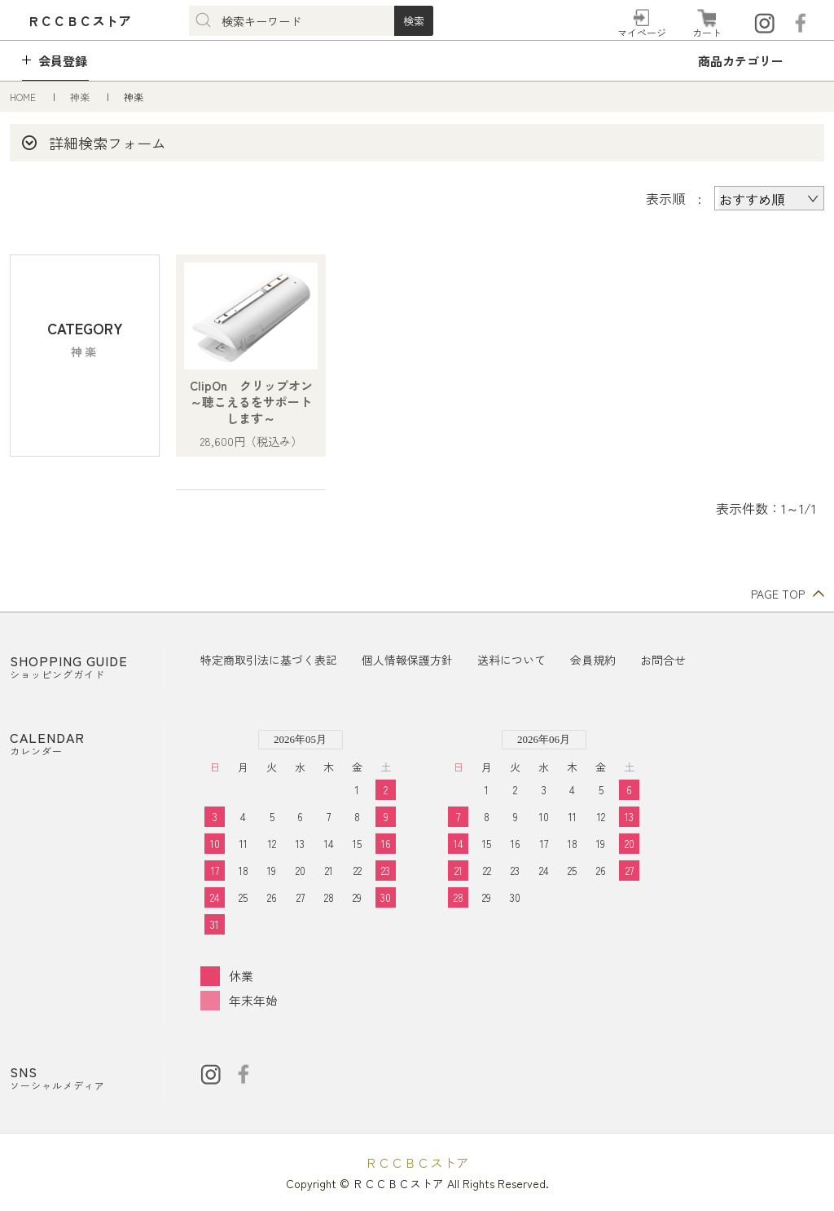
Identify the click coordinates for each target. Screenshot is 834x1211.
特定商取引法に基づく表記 (268, 660)
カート (707, 32)
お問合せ (663, 660)
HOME (24, 97)
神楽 (81, 97)
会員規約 (593, 660)
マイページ (641, 32)
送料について (511, 660)
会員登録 (62, 60)
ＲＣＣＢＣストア (417, 1162)
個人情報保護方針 (407, 660)
